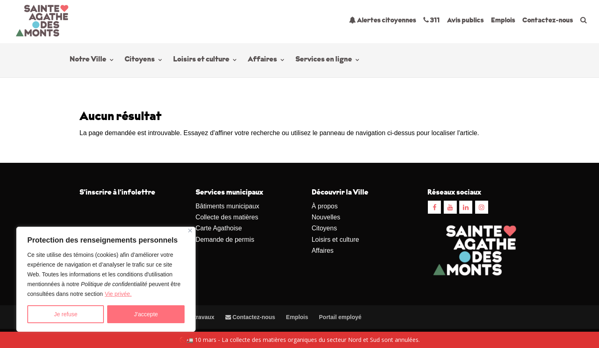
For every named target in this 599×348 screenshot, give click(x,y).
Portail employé (340, 317)
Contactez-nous (547, 20)
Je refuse (65, 314)
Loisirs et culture (201, 61)
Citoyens (140, 61)
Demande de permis (225, 239)
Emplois (503, 20)
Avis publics (465, 20)
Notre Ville (88, 61)
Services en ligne (323, 61)
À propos (325, 206)
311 (431, 20)
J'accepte (146, 314)
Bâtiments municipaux (228, 206)
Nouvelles (326, 217)
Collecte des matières (227, 217)
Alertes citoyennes (382, 20)
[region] (106, 279)
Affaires (262, 61)
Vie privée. (118, 294)
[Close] (190, 230)
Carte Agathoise (219, 228)
